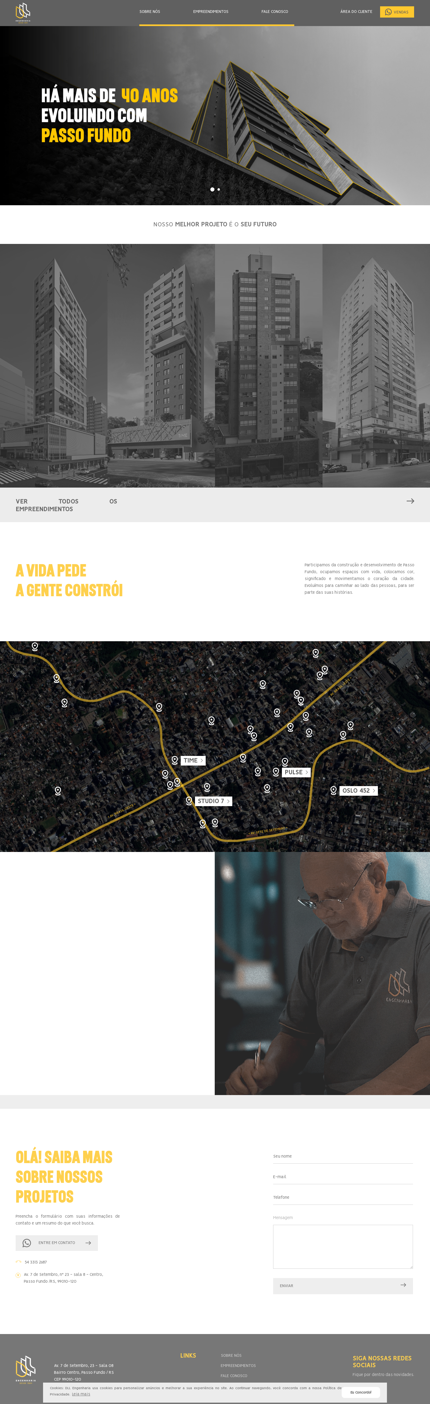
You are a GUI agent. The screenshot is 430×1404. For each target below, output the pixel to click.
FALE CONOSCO (275, 12)
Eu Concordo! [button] (360, 1392)
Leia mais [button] (81, 1394)
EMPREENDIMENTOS (210, 12)
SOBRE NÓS (149, 12)
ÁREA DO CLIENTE (356, 12)
